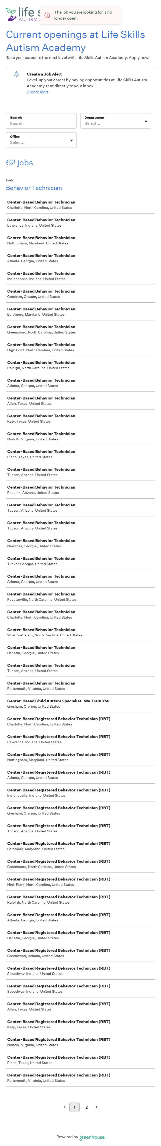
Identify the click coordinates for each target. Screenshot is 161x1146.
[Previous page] (65, 1107)
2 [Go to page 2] (87, 1107)
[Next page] (97, 1107)
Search (16, 117)
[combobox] (84, 123)
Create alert (37, 92)
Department (94, 117)
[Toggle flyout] (146, 121)
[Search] (41, 124)
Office (15, 136)
